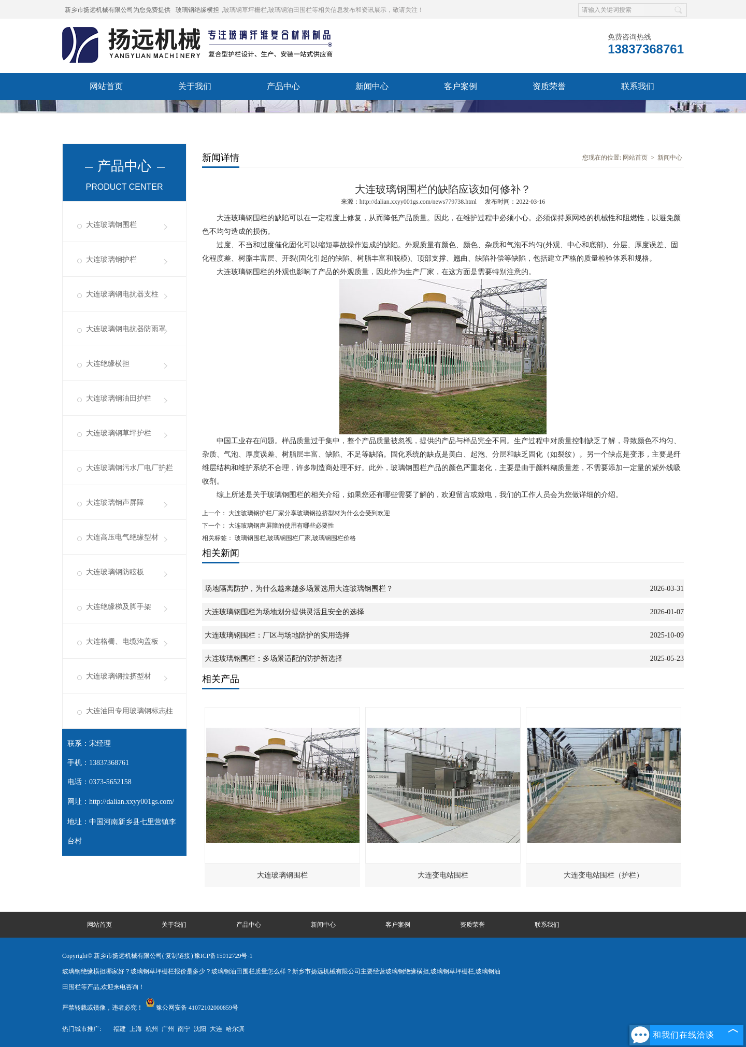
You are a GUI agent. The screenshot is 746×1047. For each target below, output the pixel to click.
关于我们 (194, 86)
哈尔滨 (235, 1028)
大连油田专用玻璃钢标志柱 (129, 711)
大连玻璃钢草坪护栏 (118, 433)
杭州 (152, 1028)
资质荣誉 (549, 86)
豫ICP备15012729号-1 (223, 955)
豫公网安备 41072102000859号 (192, 1007)
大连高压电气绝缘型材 (122, 537)
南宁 (184, 1028)
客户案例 (460, 86)
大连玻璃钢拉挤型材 (118, 676)
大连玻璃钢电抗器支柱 (122, 294)
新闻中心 (372, 86)
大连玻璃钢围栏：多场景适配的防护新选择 (273, 658)
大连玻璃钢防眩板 (115, 572)
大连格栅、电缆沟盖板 (122, 641)
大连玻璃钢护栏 (111, 259)
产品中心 (283, 86)
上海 (136, 1028)
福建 (119, 1028)
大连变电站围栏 (443, 875)
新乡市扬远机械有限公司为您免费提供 (117, 9)
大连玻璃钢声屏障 (115, 502)
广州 (168, 1028)
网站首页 (106, 86)
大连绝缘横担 (108, 363)
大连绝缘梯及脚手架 (118, 607)
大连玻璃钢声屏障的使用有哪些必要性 (280, 525)
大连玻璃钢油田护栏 (118, 398)
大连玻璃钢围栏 (111, 225)
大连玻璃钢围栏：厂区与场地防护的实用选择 (277, 635)
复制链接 (177, 955)
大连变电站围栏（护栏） (603, 875)
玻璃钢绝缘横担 (197, 9)
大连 (216, 1028)
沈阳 (200, 1028)
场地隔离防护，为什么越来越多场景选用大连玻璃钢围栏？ (299, 588)
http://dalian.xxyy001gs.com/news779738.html (418, 201)
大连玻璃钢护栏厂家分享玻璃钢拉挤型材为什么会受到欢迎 (308, 513)
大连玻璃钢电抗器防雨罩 (126, 329)
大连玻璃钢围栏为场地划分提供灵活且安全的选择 (284, 612)
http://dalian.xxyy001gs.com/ (131, 801)
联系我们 (637, 86)
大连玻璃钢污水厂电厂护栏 (129, 468)
